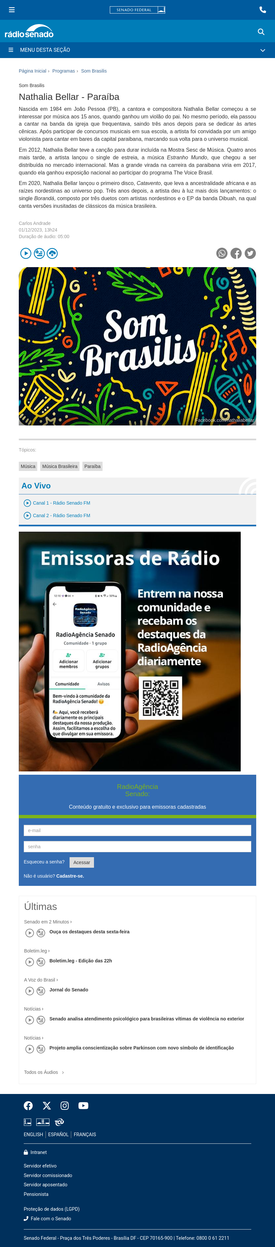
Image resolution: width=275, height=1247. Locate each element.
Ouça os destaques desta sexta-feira (89, 931)
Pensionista (36, 1194)
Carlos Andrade (35, 223)
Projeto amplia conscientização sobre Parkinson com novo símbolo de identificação (141, 1047)
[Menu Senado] (11, 10)
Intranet (35, 1152)
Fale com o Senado (47, 1219)
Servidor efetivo (40, 1166)
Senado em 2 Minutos (46, 921)
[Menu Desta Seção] (137, 50)
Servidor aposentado (45, 1185)
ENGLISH (33, 1135)
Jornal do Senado (68, 989)
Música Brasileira (59, 466)
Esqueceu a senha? (44, 861)
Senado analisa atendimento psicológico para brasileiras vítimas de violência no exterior (146, 1018)
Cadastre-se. (70, 876)
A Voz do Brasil (39, 979)
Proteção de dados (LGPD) (52, 1209)
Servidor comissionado (48, 1175)
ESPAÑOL (58, 1135)
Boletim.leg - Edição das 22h (80, 960)
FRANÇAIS (85, 1135)
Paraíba (92, 466)
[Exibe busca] (261, 32)
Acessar (82, 862)
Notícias (32, 1009)
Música (28, 466)
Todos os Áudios (45, 1070)
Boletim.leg (35, 950)
